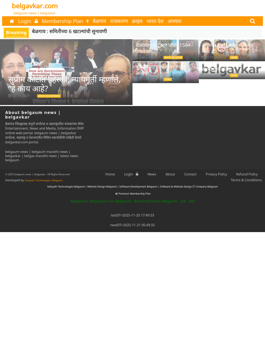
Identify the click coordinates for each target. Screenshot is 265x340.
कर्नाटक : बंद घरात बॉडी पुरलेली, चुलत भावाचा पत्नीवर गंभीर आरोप (165, 66)
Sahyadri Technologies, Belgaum (44, 180)
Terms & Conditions (246, 180)
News (152, 174)
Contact (190, 174)
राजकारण (119, 21)
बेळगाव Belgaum (173, 57)
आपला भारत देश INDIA (49, 96)
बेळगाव (99, 21)
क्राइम (137, 21)
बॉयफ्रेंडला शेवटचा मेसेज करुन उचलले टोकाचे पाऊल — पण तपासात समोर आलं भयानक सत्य (229, 42)
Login (28, 21)
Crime (234, 57)
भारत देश (155, 21)
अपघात (174, 21)
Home (110, 174)
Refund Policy (247, 174)
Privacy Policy (216, 174)
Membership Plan (65, 21)
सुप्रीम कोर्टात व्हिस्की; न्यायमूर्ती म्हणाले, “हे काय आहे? (64, 84)
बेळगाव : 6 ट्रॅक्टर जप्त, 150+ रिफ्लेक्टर (163, 48)
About (170, 174)
